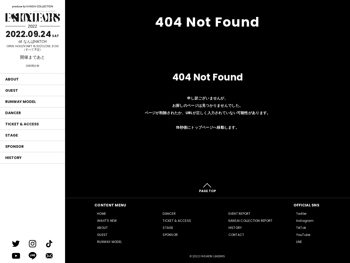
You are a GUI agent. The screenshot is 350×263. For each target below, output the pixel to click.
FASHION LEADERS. (213, 256)
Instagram (305, 220)
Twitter (301, 213)
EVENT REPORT (239, 213)
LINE (299, 242)
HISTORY (13, 157)
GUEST (11, 90)
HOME (101, 213)
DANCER (13, 112)
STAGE (11, 135)
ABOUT (12, 79)
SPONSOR (14, 146)
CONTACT (236, 235)
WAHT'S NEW (107, 220)
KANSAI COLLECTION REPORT (250, 220)
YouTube (303, 235)
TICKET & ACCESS (22, 124)
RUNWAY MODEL (20, 101)
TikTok (301, 227)
